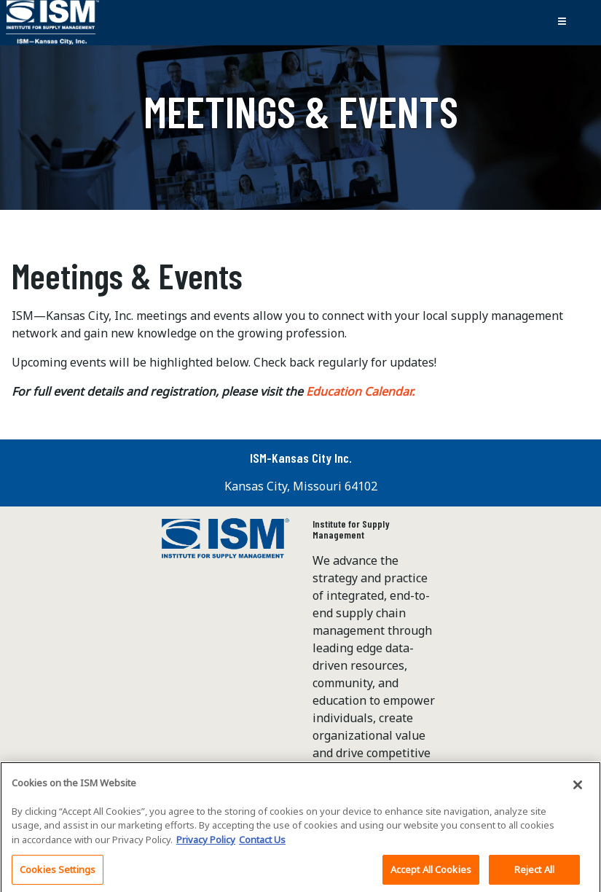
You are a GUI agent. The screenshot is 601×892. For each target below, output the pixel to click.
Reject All (534, 873)
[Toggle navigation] (561, 22)
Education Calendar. (361, 391)
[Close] (578, 789)
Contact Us (262, 843)
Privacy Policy (205, 843)
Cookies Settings (57, 873)
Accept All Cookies (430, 873)
